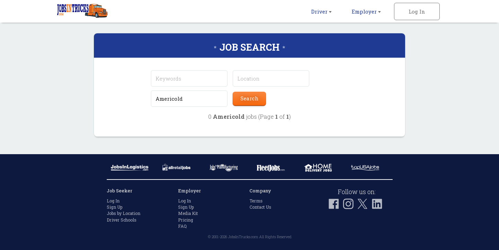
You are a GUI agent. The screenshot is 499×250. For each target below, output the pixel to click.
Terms (256, 200)
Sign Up (114, 207)
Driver (321, 11)
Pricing (185, 220)
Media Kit (188, 213)
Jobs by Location (123, 213)
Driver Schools (122, 220)
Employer (366, 11)
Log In (417, 11)
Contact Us (260, 207)
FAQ (182, 226)
